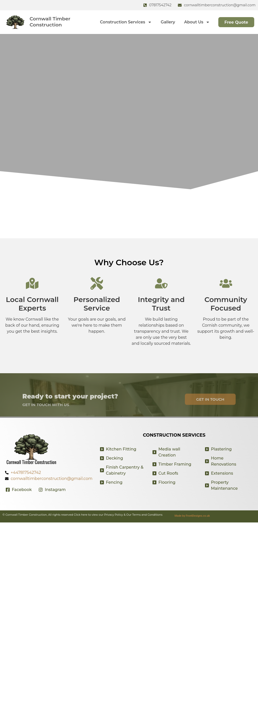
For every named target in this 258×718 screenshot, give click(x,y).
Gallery (165, 22)
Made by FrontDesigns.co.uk (192, 515)
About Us (194, 22)
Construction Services (123, 22)
